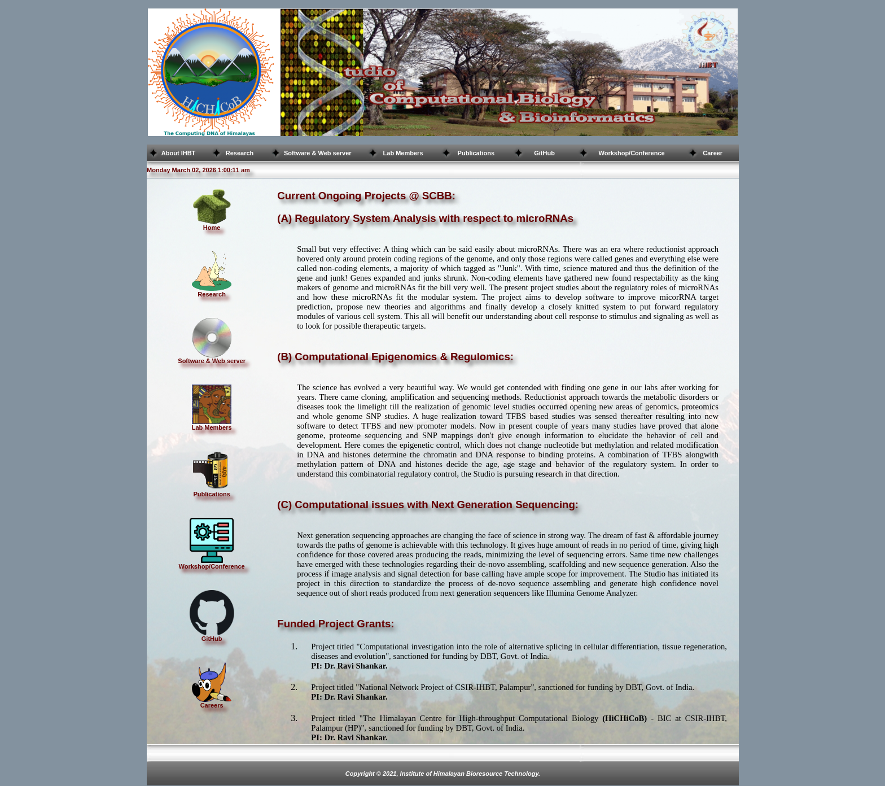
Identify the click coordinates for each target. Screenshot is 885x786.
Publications (476, 153)
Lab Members (403, 153)
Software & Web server (318, 153)
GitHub (544, 153)
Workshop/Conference (632, 153)
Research (240, 153)
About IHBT (178, 153)
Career (712, 153)
